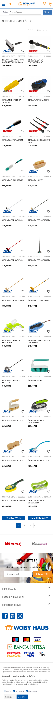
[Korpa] (50, 7)
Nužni (8, 691)
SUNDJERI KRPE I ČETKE (9, 56)
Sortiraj (5, 12)
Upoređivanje (14, 518)
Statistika (20, 691)
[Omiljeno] (44, 7)
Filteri (47, 12)
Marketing (32, 691)
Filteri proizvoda (39, 518)
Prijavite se (42, 574)
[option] (13, 544)
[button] (10, 4)
